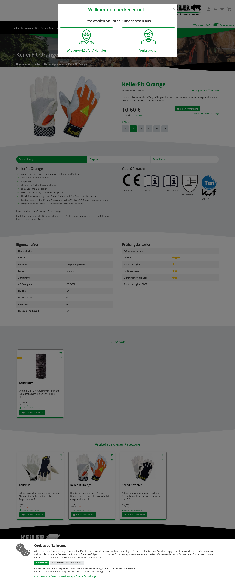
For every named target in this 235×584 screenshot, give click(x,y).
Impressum (42, 576)
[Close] (174, 8)
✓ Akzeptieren (42, 562)
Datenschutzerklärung (61, 576)
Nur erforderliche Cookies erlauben (67, 562)
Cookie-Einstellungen (86, 576)
